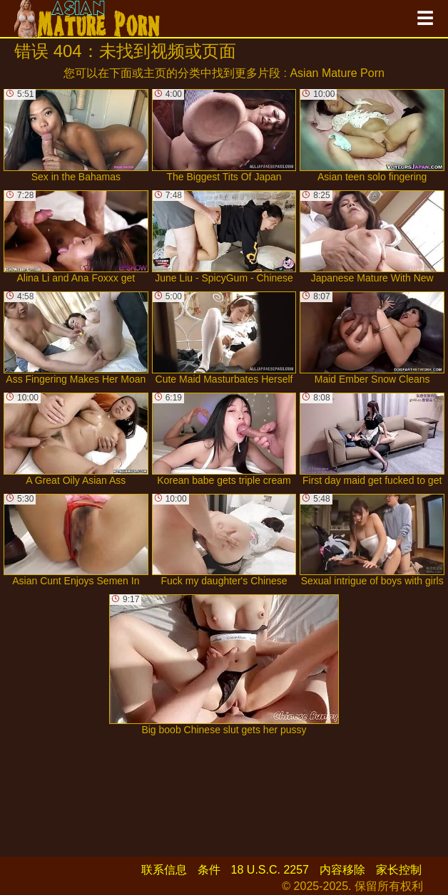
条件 (209, 870)
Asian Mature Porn (337, 73)
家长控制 (399, 870)
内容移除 (342, 870)
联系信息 (164, 870)
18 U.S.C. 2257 (270, 870)
